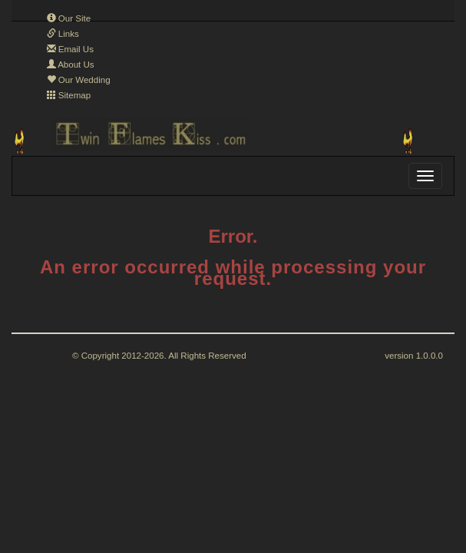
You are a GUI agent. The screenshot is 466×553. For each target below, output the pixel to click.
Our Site (69, 18)
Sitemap (69, 95)
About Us (70, 64)
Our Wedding (79, 79)
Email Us (70, 49)
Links (63, 33)
